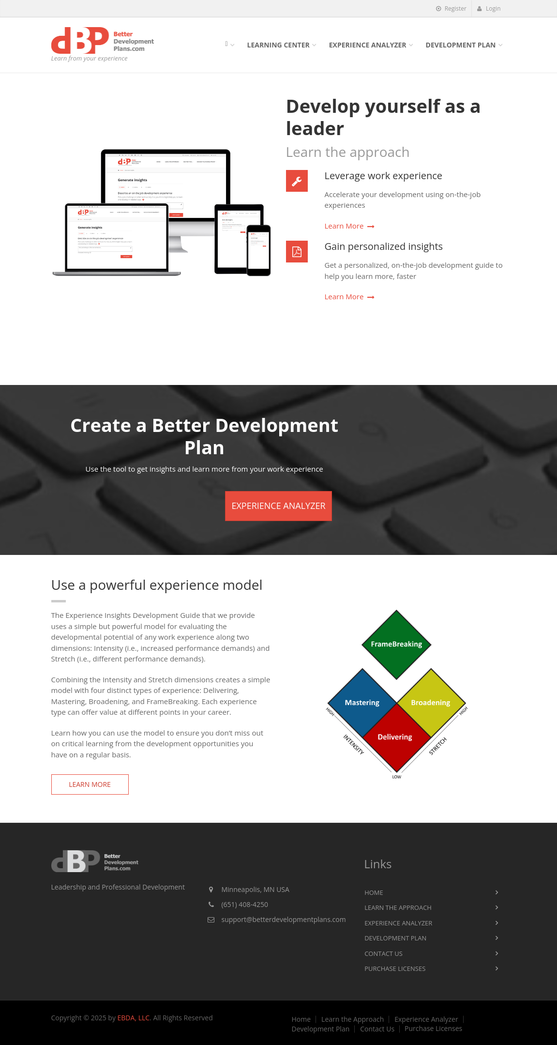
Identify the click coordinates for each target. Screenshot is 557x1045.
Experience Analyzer (367, 44)
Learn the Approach (398, 907)
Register (451, 8)
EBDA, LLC (134, 1017)
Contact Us (383, 953)
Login (489, 8)
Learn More (344, 226)
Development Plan (461, 44)
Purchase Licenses (394, 968)
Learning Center (278, 44)
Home (373, 892)
